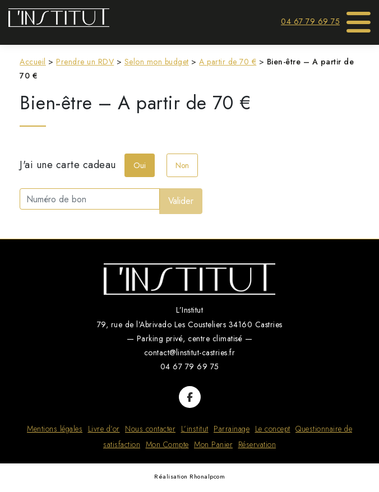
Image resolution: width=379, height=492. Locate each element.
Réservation (257, 444)
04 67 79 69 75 (310, 21)
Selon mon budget (156, 61)
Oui (139, 165)
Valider (180, 200)
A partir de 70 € (227, 61)
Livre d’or (104, 428)
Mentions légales (54, 428)
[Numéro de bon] (90, 199)
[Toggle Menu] (358, 18)
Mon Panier (213, 444)
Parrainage (231, 428)
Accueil (33, 61)
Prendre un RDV (85, 61)
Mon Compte (167, 444)
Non (182, 165)
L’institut (195, 428)
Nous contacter (150, 428)
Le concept (272, 428)
